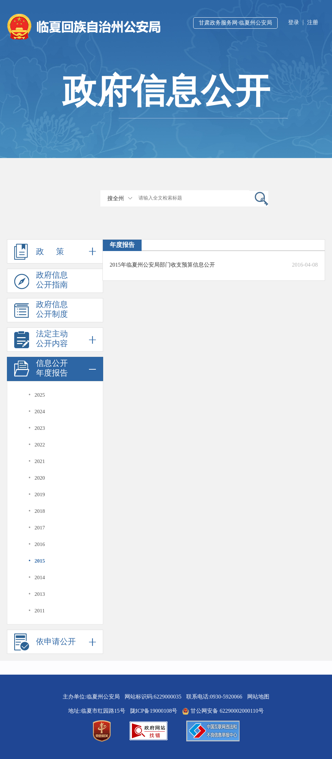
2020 (40, 478)
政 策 (55, 251)
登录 (293, 22)
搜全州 (115, 198)
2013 (40, 594)
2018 (40, 511)
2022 (40, 444)
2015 (40, 561)
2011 (40, 610)
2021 (40, 461)
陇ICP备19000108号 (154, 711)
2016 (40, 544)
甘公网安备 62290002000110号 (222, 711)
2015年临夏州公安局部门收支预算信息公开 (162, 265)
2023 (40, 428)
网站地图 (258, 697)
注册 (312, 22)
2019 (40, 494)
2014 (40, 577)
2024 (40, 411)
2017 (40, 527)
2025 (40, 395)
